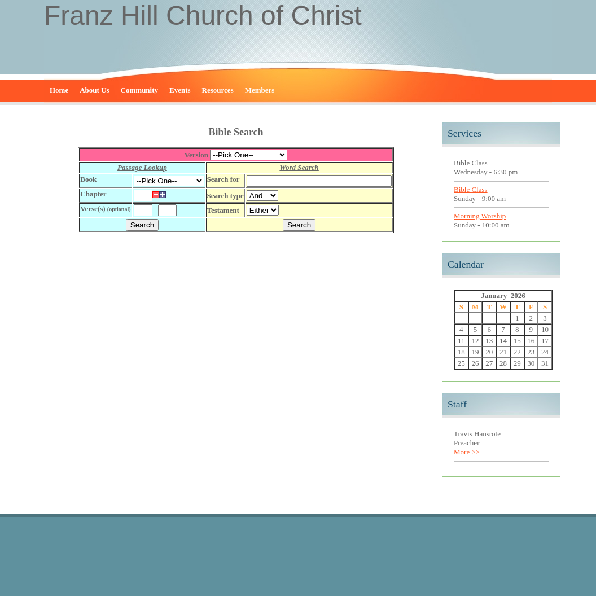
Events (180, 90)
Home (59, 90)
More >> (467, 452)
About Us (94, 90)
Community (139, 90)
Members (260, 90)
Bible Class (471, 189)
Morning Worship (480, 216)
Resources (218, 90)
